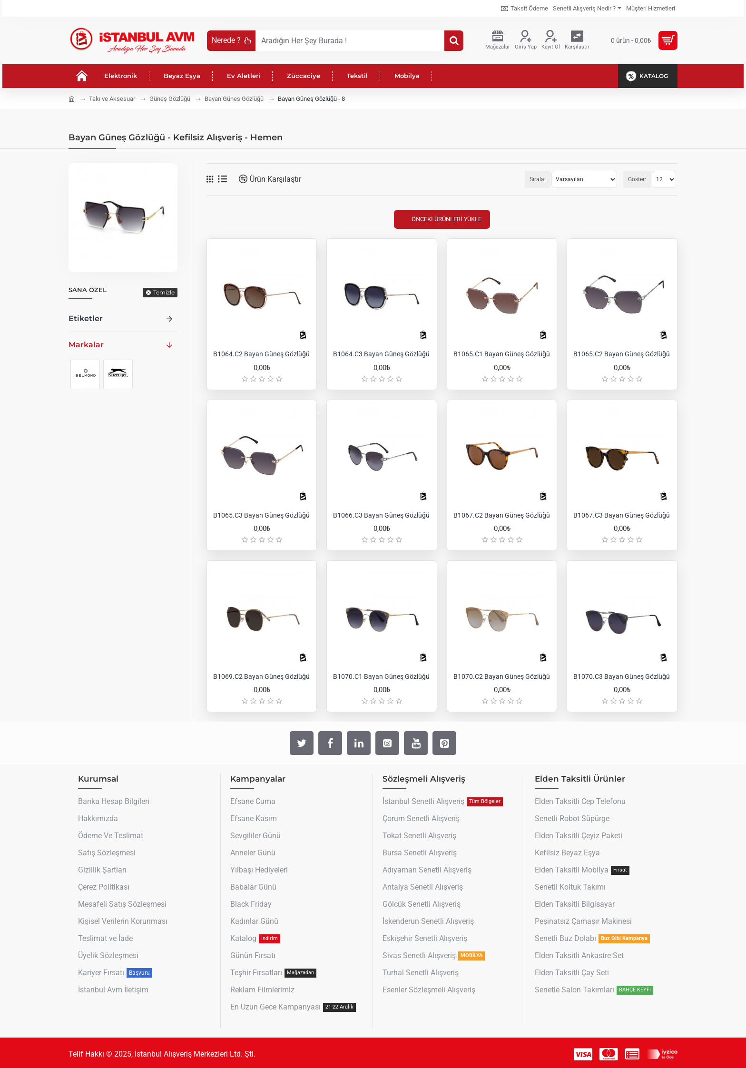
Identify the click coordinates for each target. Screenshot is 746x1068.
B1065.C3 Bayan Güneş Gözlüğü (261, 515)
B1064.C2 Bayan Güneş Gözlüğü (261, 354)
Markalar (86, 344)
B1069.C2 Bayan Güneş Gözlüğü (261, 676)
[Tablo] (209, 179)
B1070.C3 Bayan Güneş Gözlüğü (621, 676)
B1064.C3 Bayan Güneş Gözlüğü (381, 354)
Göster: (637, 179)
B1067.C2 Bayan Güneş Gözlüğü (501, 515)
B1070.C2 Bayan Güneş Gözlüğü (501, 676)
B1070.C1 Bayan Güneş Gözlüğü (381, 676)
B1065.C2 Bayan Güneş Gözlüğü (621, 354)
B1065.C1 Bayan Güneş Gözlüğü (501, 354)
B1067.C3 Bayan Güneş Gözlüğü (621, 515)
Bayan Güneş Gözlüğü (234, 98)
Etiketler (86, 318)
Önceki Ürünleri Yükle (446, 219)
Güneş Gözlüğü (169, 98)
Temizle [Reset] (164, 292)
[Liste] (222, 179)
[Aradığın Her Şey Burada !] (453, 40)
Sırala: (538, 179)
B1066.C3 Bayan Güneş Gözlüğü (381, 515)
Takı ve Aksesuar (112, 98)
